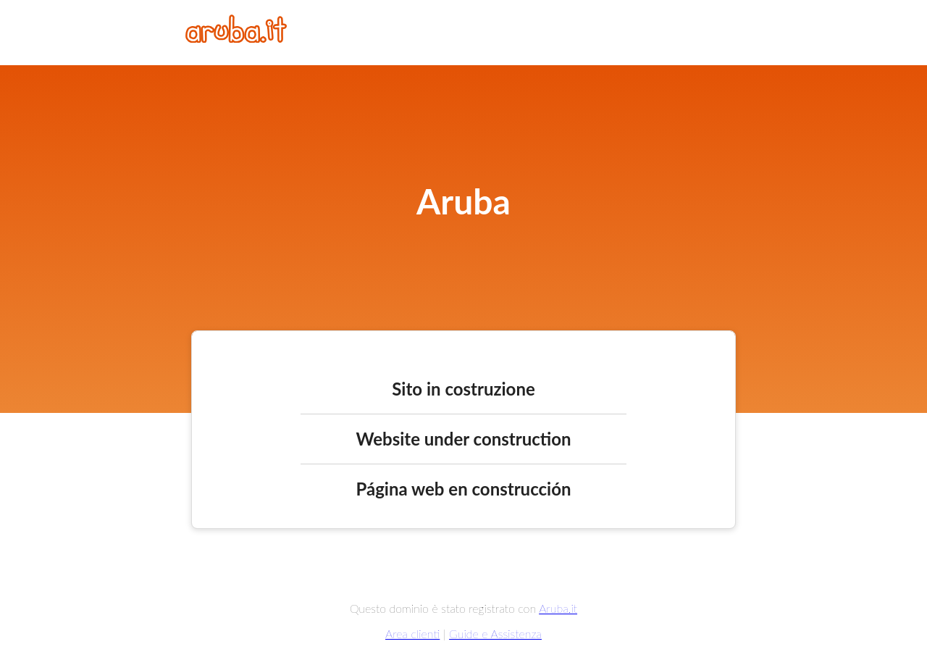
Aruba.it (558, 608)
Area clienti (412, 633)
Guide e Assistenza (495, 633)
